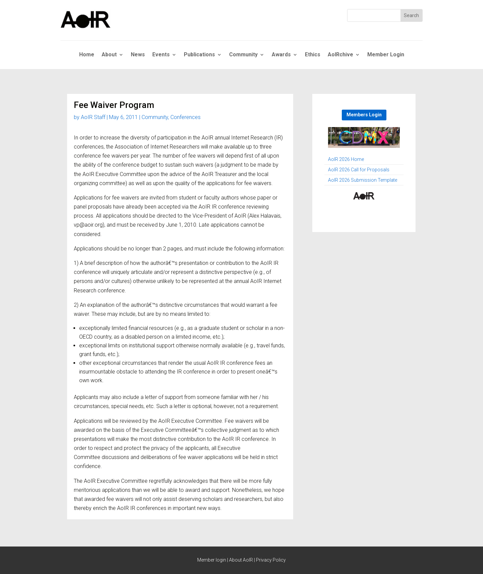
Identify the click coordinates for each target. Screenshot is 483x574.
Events (161, 55)
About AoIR (241, 560)
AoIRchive (340, 55)
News (138, 55)
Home (86, 55)
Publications (199, 55)
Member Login (385, 55)
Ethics (312, 55)
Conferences (185, 117)
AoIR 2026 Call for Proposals (358, 169)
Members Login (364, 114)
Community (243, 55)
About (109, 55)
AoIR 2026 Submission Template (362, 180)
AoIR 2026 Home (346, 159)
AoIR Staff (93, 117)
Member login (211, 560)
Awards (281, 55)
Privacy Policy (271, 560)
